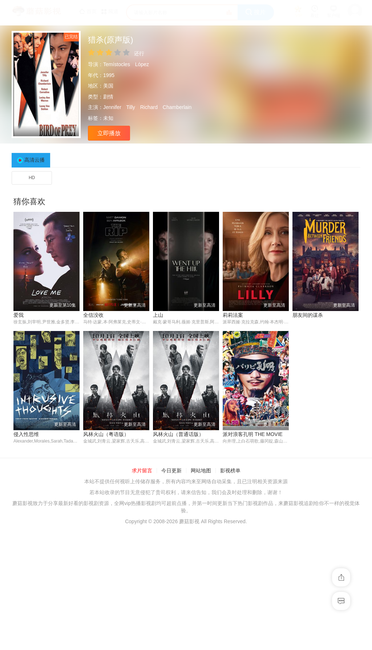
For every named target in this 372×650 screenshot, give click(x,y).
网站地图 (201, 590)
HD (32, 177)
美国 (108, 86)
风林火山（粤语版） (36, 553)
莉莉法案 (233, 315)
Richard (149, 107)
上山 (158, 315)
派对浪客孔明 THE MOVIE (183, 553)
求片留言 (142, 590)
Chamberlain (177, 107)
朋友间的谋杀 (307, 315)
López (142, 64)
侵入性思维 (305, 434)
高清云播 (34, 160)
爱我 (18, 315)
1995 (108, 75)
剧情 (108, 97)
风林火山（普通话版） (108, 553)
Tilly (130, 107)
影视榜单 (230, 590)
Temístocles (116, 64)
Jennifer (112, 107)
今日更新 (171, 590)
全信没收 (93, 315)
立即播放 (109, 133)
